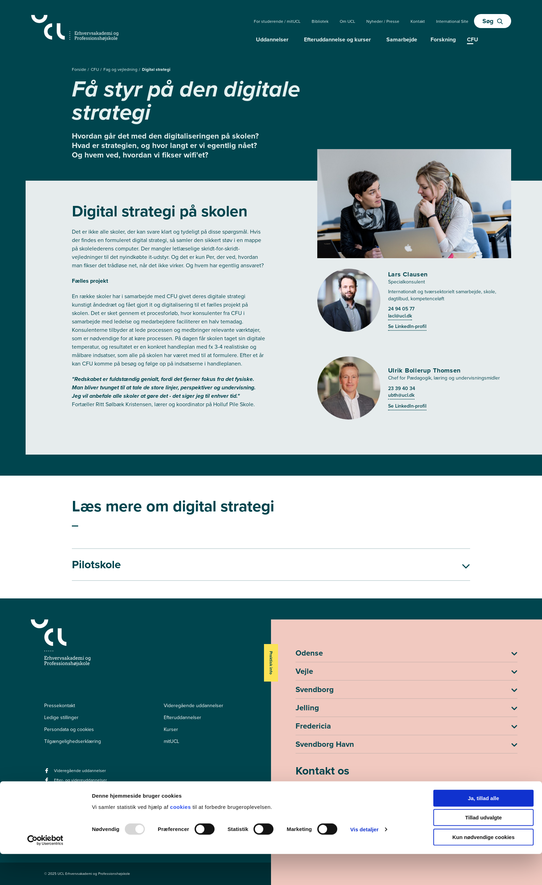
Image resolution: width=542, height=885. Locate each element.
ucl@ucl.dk (309, 801)
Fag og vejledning (120, 69)
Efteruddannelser (182, 717)
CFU (95, 69)
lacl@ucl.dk (400, 316)
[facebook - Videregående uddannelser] (47, 773)
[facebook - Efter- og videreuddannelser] (47, 782)
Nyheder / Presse (382, 21)
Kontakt (418, 21)
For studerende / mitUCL (277, 21)
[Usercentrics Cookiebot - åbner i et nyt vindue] (45, 871)
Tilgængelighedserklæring (72, 741)
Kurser (171, 729)
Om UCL (347, 21)
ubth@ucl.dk (401, 395)
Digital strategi (156, 69)
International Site (452, 21)
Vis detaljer (364, 861)
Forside (79, 69)
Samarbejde (401, 39)
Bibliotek (320, 21)
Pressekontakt (59, 705)
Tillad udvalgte (483, 849)
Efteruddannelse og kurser (337, 39)
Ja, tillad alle (483, 829)
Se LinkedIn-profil (407, 326)
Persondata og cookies (69, 729)
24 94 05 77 (401, 309)
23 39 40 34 (401, 388)
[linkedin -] (47, 795)
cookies (181, 838)
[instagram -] (57, 795)
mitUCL (171, 741)
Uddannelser (272, 39)
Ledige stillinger (61, 717)
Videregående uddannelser (193, 705)
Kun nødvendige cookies (483, 868)
